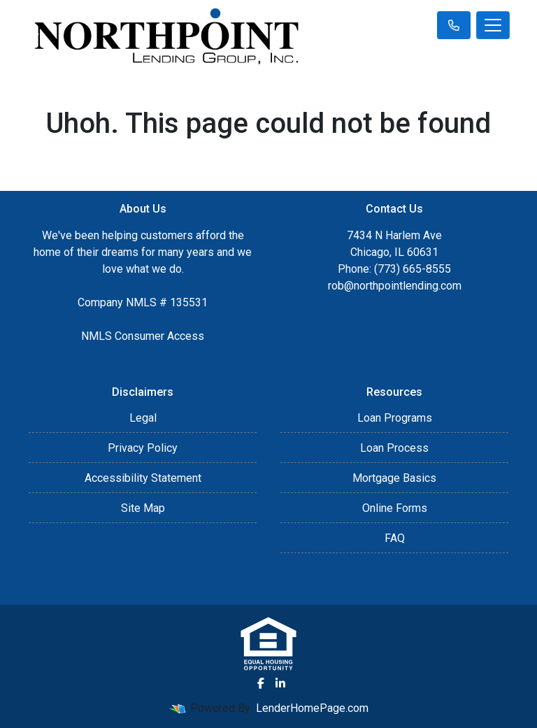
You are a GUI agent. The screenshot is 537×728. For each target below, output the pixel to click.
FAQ (395, 538)
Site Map (143, 508)
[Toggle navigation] (493, 25)
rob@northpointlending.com (394, 285)
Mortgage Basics (394, 478)
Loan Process (394, 448)
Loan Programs (394, 417)
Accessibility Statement (143, 478)
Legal (143, 417)
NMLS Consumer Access (142, 336)
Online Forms (394, 508)
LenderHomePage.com (312, 708)
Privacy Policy (143, 448)
